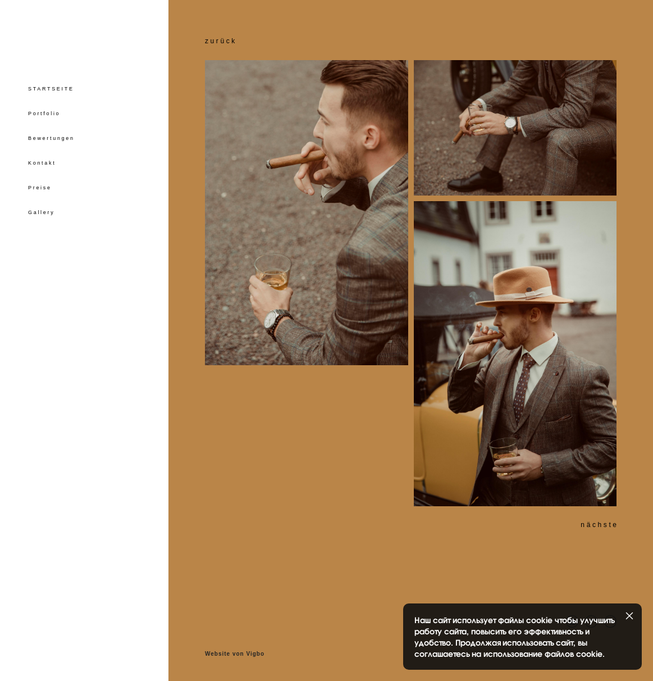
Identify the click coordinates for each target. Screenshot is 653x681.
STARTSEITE (51, 89)
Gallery (41, 212)
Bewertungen (51, 138)
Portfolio (44, 113)
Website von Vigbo (234, 654)
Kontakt (42, 163)
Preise (40, 187)
